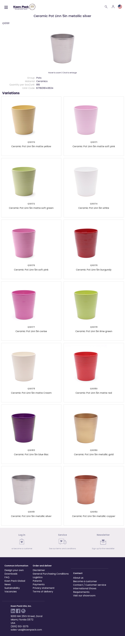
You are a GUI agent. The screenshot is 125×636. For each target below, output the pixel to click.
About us (78, 577)
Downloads (10, 573)
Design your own (14, 570)
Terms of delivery (43, 591)
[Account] (113, 6)
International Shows (84, 588)
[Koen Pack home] (24, 6)
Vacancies (10, 591)
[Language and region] (120, 6)
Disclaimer (39, 570)
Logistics (38, 577)
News (7, 584)
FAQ (6, 577)
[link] (21, 542)
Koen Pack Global (14, 581)
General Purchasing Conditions (51, 573)
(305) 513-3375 (19, 626)
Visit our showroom (84, 595)
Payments (39, 584)
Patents (37, 581)
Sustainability (12, 588)
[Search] (106, 6)
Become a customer (85, 581)
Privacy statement (44, 588)
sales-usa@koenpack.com (26, 629)
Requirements (81, 592)
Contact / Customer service (89, 585)
